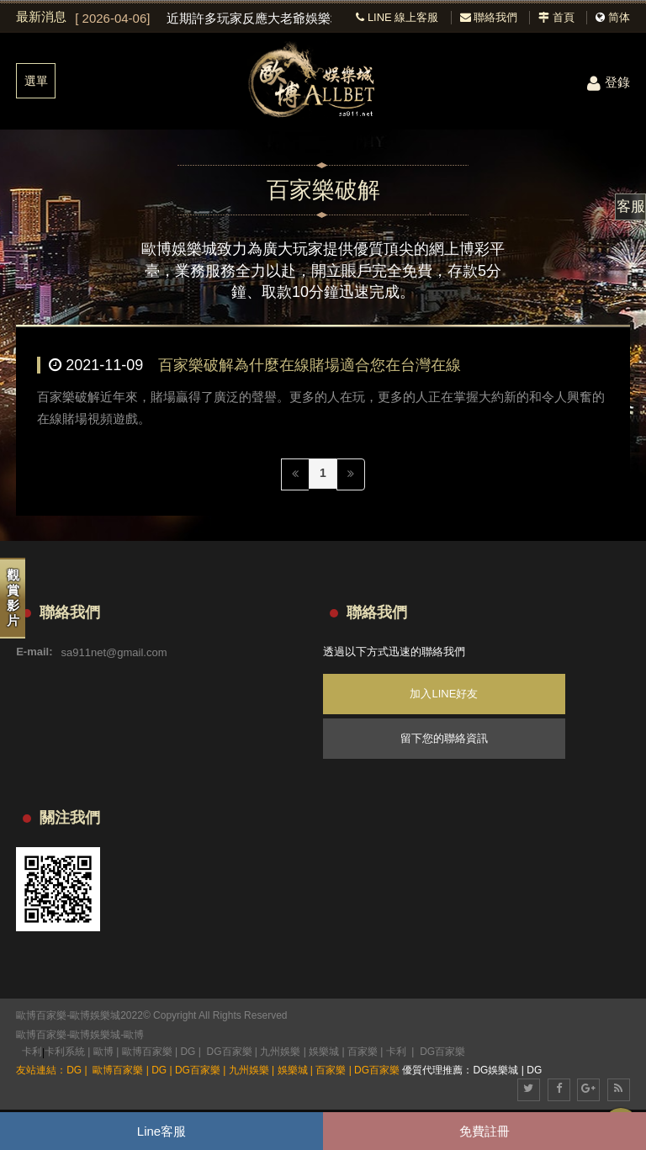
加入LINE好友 (444, 693)
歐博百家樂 (41, 1035)
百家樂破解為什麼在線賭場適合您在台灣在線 (309, 365)
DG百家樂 (229, 1051)
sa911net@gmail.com (114, 651)
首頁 (556, 17)
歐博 (134, 1035)
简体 (619, 17)
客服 (631, 207)
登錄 (608, 82)
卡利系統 (65, 1051)
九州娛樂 (280, 1051)
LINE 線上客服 (397, 17)
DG (187, 1051)
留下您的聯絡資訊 (444, 738)
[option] (203, 18)
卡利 (32, 1051)
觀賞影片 (13, 598)
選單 (36, 80)
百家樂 (362, 1051)
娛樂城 (324, 1051)
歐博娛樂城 (95, 1035)
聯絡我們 (489, 17)
